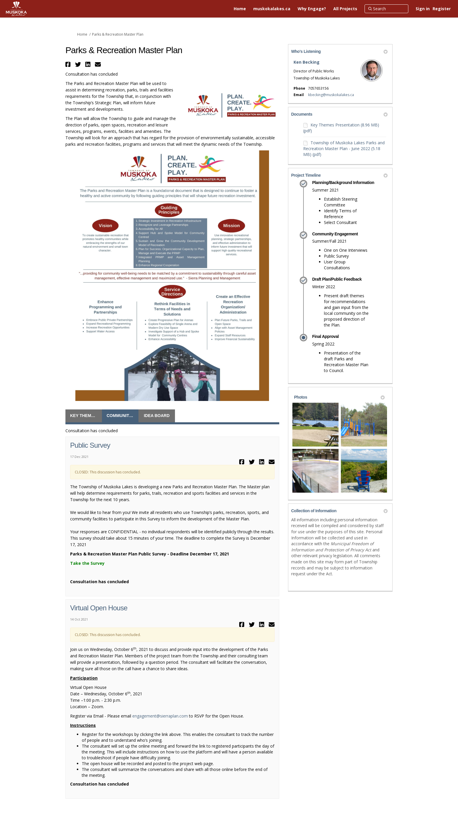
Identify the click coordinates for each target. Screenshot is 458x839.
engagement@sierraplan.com (160, 716)
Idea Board (156, 415)
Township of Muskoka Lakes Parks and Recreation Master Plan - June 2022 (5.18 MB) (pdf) (344, 148)
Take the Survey (87, 563)
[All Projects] (345, 9)
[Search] (386, 8)
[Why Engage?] (311, 9)
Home (82, 34)
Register (442, 8)
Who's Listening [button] (339, 51)
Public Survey (90, 445)
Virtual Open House (98, 608)
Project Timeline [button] (339, 175)
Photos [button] (339, 397)
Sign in (423, 8)
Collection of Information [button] (339, 510)
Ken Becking (307, 62)
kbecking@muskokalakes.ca (331, 94)
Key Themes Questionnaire (86, 415)
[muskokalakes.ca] (272, 9)
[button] (68, 64)
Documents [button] (339, 114)
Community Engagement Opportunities (122, 415)
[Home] (239, 9)
